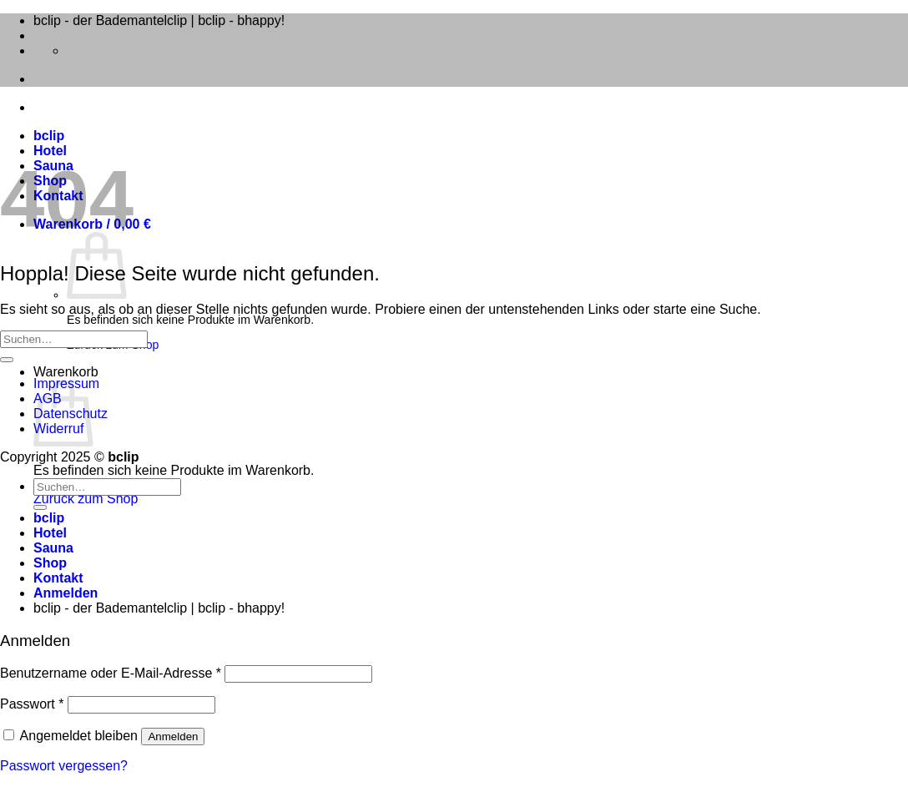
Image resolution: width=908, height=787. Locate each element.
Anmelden (173, 736)
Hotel (50, 151)
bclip (48, 136)
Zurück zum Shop (85, 499)
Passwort (31, 704)
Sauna (53, 548)
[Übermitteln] (6, 359)
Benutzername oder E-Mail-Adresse (110, 673)
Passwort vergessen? (64, 766)
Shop (50, 563)
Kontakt (58, 578)
